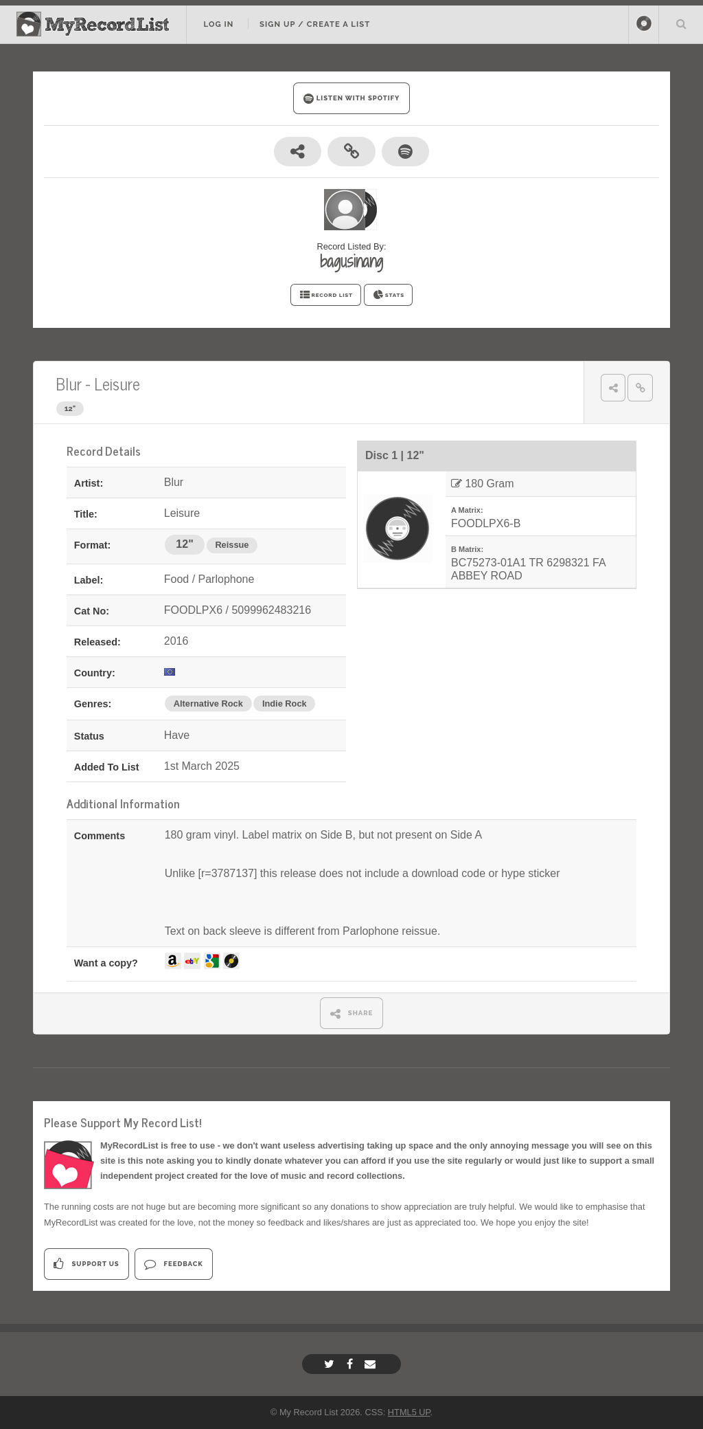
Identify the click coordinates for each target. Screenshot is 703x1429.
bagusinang (351, 261)
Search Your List (681, 23)
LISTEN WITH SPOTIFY (351, 98)
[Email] (372, 1364)
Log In (218, 24)
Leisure (117, 383)
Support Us (86, 1264)
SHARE (351, 1013)
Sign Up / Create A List (315, 24)
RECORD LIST (326, 295)
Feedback (173, 1264)
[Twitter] (331, 1364)
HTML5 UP (409, 1412)
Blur (69, 383)
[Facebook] (351, 1364)
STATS (388, 295)
